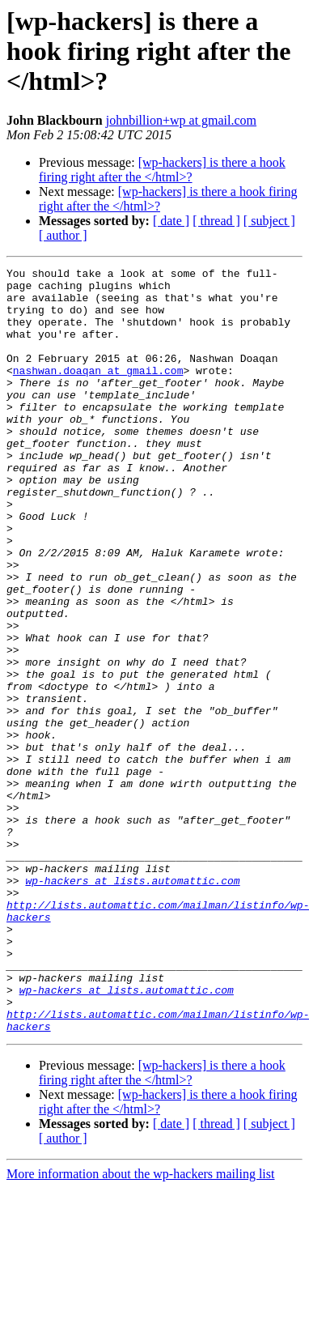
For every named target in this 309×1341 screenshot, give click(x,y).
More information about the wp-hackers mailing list (140, 1327)
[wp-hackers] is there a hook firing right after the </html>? (162, 169)
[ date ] (171, 221)
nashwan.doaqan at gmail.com (98, 392)
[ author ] (63, 235)
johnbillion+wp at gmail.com (181, 120)
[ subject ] (269, 221)
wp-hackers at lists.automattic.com (132, 1004)
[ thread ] (216, 221)
